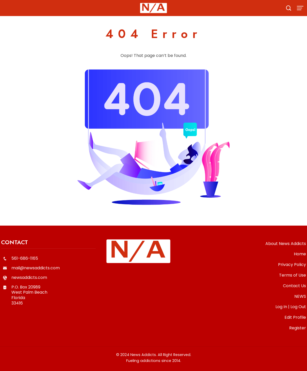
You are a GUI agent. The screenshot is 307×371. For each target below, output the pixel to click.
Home (300, 254)
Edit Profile (295, 317)
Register (297, 328)
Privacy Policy (292, 265)
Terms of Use (292, 275)
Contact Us (294, 286)
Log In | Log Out (290, 307)
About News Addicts (285, 244)
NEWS (300, 296)
